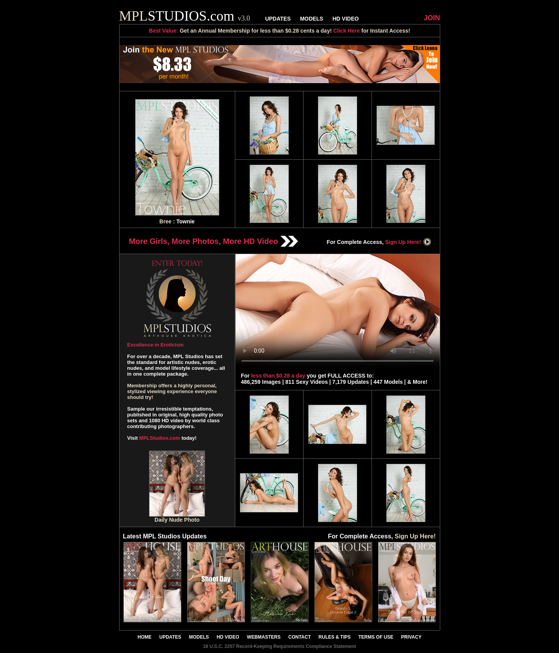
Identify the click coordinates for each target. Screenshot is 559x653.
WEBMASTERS (264, 637)
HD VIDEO (345, 19)
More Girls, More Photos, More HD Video (213, 241)
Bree (166, 221)
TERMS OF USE (375, 637)
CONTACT (299, 637)
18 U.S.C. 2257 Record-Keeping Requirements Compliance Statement (279, 646)
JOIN (432, 18)
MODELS (311, 19)
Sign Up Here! (408, 242)
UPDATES (278, 19)
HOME (144, 637)
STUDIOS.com (184, 16)
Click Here (346, 31)
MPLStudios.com (159, 438)
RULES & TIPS (335, 637)
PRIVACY (411, 637)
